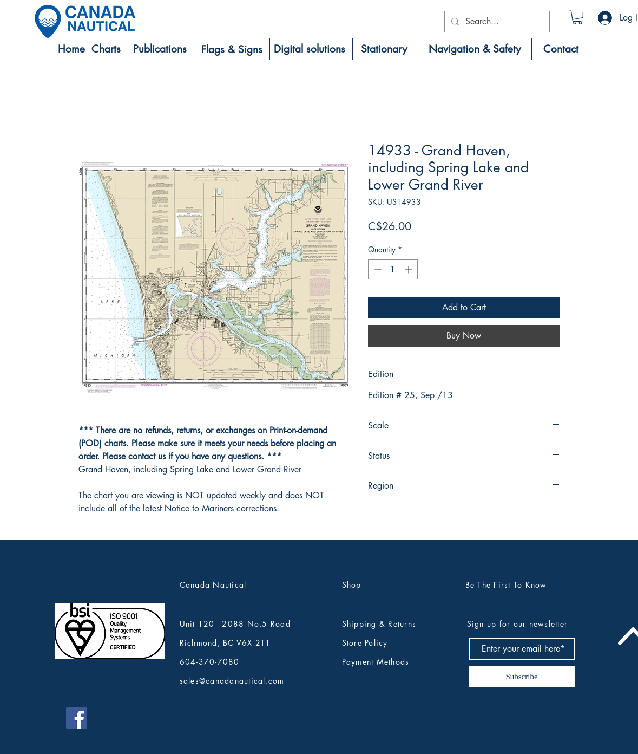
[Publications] (160, 49)
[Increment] (409, 269)
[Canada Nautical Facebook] (76, 718)
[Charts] (106, 49)
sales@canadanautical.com (232, 680)
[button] (577, 17)
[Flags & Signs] (231, 50)
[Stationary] (384, 49)
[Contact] (560, 49)
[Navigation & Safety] (475, 49)
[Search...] (496, 21)
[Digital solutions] (309, 49)
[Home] (71, 49)
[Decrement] (376, 269)
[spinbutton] (393, 269)
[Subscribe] (522, 676)
